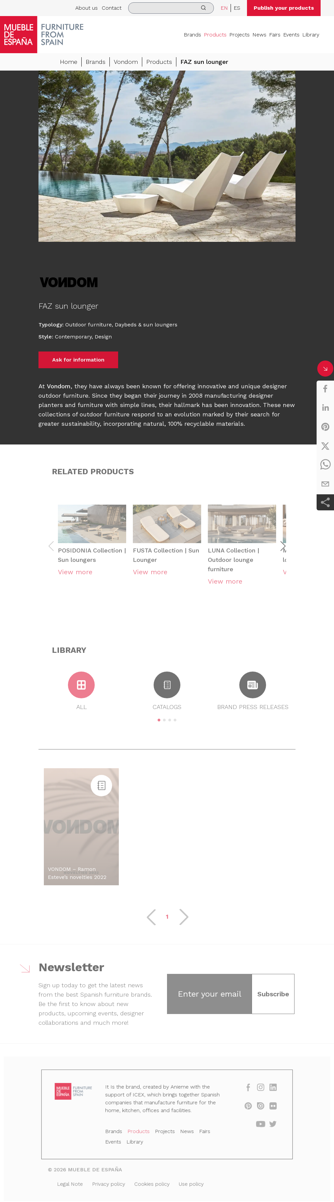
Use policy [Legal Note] (189, 1183)
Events (291, 34)
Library (310, 34)
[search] (171, 8)
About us (86, 8)
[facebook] (325, 389)
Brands (192, 34)
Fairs (274, 34)
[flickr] (267, 1108)
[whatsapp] (325, 465)
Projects (239, 34)
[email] (325, 484)
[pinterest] (325, 427)
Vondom (126, 62)
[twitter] (325, 446)
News (259, 34)
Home (68, 62)
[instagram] (255, 1091)
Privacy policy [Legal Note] (112, 1183)
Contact (111, 8)
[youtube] (255, 1125)
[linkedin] (325, 408)
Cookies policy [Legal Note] (152, 1183)
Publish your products (284, 8)
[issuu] (255, 1108)
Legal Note (75, 1183)
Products (215, 34)
